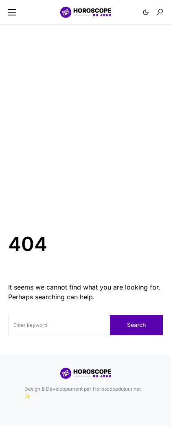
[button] (12, 12)
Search (136, 324)
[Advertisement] (85, 133)
